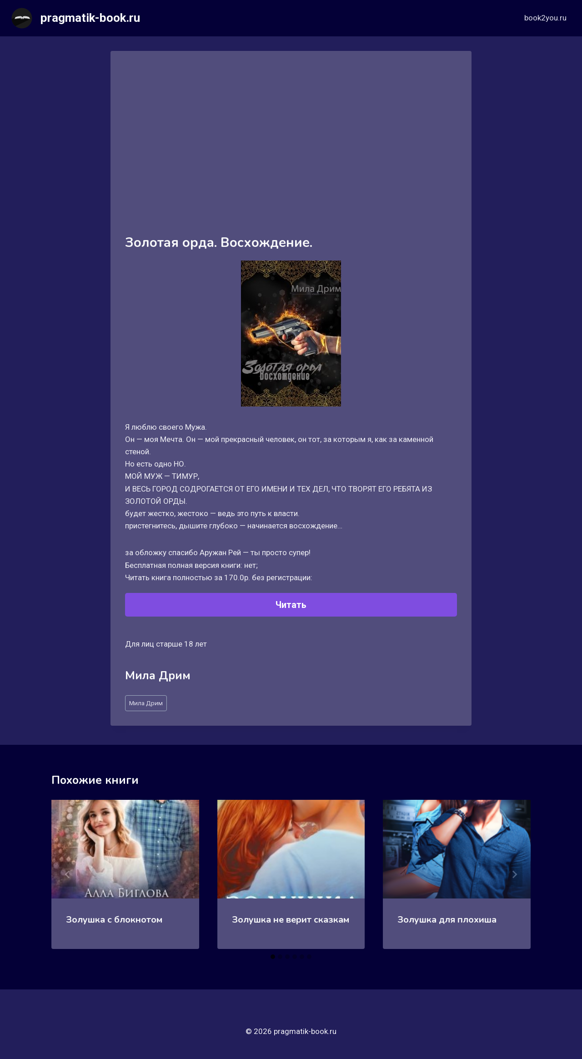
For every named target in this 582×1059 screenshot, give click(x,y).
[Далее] (514, 874)
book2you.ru (545, 17)
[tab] (273, 956)
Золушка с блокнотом (114, 919)
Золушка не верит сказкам (290, 919)
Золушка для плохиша (447, 919)
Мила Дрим (146, 703)
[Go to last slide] (68, 874)
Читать (291, 604)
